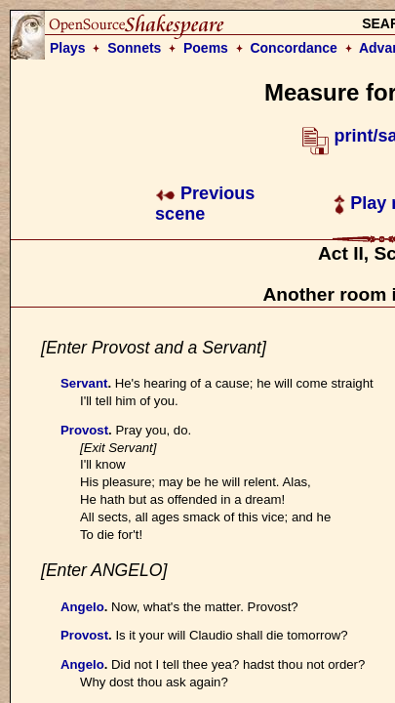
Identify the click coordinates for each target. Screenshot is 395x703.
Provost (84, 430)
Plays (68, 48)
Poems (205, 48)
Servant (83, 383)
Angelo (82, 607)
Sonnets (134, 48)
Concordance (293, 48)
